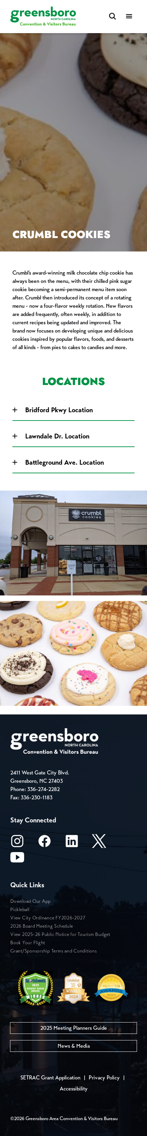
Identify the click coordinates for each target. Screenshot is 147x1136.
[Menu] (129, 17)
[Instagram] (17, 843)
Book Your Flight (27, 943)
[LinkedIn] (72, 843)
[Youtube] (17, 859)
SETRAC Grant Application (50, 1077)
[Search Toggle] (112, 17)
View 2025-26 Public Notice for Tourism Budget (60, 934)
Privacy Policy (104, 1077)
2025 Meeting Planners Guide (73, 1028)
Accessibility (74, 1088)
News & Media (74, 1046)
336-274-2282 (43, 789)
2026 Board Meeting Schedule (41, 926)
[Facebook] (44, 843)
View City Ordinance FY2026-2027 (47, 918)
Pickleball (19, 909)
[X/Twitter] (99, 843)
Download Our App (30, 901)
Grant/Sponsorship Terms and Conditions (53, 951)
